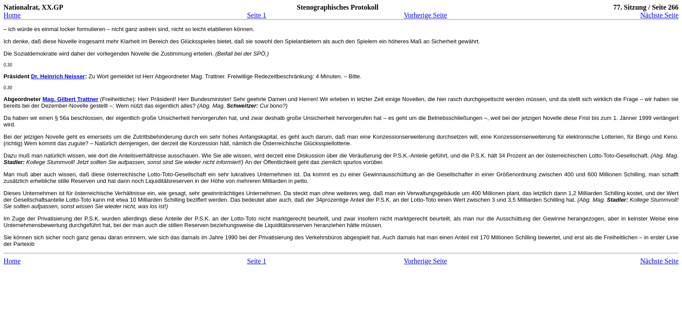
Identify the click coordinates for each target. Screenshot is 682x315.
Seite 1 (256, 15)
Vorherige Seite (425, 15)
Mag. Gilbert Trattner (70, 99)
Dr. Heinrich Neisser (58, 76)
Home (12, 15)
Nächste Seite (659, 15)
